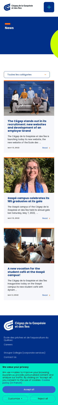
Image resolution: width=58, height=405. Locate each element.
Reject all (43, 357)
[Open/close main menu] (49, 7)
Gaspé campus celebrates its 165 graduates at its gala (28, 199)
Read (45, 147)
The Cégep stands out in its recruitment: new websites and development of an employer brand (27, 125)
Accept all (29, 348)
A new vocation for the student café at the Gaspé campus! (26, 272)
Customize (15, 357)
